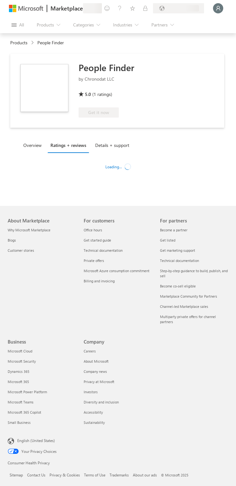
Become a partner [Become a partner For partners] (173, 230)
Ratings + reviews (68, 145)
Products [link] (18, 43)
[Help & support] (120, 8)
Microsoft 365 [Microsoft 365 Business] (18, 381)
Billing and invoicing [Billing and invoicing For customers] (99, 281)
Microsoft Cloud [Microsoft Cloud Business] (20, 351)
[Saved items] (132, 8)
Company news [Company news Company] (95, 371)
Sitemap (16, 474)
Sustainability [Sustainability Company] (94, 422)
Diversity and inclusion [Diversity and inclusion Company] (101, 402)
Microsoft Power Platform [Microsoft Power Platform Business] (27, 391)
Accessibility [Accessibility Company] (93, 412)
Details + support (112, 145)
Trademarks (119, 474)
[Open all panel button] (18, 25)
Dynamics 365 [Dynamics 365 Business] (18, 371)
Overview (32, 145)
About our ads (145, 474)
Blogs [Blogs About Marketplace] (12, 240)
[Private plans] (145, 8)
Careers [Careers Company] (90, 351)
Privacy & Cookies (64, 474)
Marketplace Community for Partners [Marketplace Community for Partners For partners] (188, 296)
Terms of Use (94, 474)
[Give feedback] (107, 8)
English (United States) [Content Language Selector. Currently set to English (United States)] (36, 440)
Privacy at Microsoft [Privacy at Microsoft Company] (99, 381)
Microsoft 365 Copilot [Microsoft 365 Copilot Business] (24, 412)
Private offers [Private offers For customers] (94, 260)
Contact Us (36, 474)
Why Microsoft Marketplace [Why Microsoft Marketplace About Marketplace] (29, 230)
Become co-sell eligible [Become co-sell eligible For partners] (178, 286)
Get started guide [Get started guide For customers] (97, 240)
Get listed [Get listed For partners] (167, 240)
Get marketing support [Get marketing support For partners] (177, 250)
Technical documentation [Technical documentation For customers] (103, 250)
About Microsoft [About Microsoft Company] (96, 361)
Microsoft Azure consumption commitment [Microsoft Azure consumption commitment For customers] (116, 270)
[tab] (34, 145)
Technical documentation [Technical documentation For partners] (179, 260)
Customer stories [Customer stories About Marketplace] (21, 250)
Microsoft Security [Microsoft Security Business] (22, 361)
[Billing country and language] (178, 8)
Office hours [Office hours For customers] (93, 230)
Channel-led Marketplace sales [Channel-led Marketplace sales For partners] (184, 306)
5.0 (88, 94)
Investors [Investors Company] (91, 391)
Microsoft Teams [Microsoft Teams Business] (21, 402)
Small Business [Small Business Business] (19, 422)
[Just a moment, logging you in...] (218, 8)
